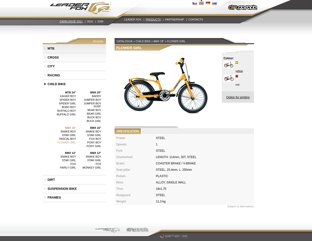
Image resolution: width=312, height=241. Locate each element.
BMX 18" (70, 127)
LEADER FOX (132, 19)
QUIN (167, 236)
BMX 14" (70, 152)
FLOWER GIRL (67, 142)
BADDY (96, 96)
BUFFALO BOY (66, 110)
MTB (51, 48)
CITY (51, 66)
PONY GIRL (94, 146)
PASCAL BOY (67, 138)
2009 (100, 21)
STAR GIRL (69, 135)
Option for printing (237, 97)
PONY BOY (94, 142)
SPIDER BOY (67, 99)
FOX (73, 163)
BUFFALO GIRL (66, 114)
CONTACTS (195, 19)
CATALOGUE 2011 (71, 21)
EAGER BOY (68, 96)
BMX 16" (95, 127)
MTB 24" (70, 92)
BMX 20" (95, 92)
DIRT (51, 179)
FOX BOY (95, 138)
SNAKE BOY (68, 131)
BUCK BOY (94, 117)
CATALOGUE (125, 41)
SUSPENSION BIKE (62, 189)
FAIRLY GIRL (68, 167)
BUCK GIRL (94, 121)
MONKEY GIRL (92, 167)
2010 (90, 21)
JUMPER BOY (92, 99)
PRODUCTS (153, 19)
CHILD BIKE (57, 84)
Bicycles (98, 41)
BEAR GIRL (94, 113)
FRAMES (54, 197)
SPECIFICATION (128, 131)
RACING (54, 75)
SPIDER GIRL (67, 103)
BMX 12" (95, 152)
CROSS (53, 57)
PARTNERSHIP (174, 19)
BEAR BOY (94, 110)
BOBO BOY (69, 107)
